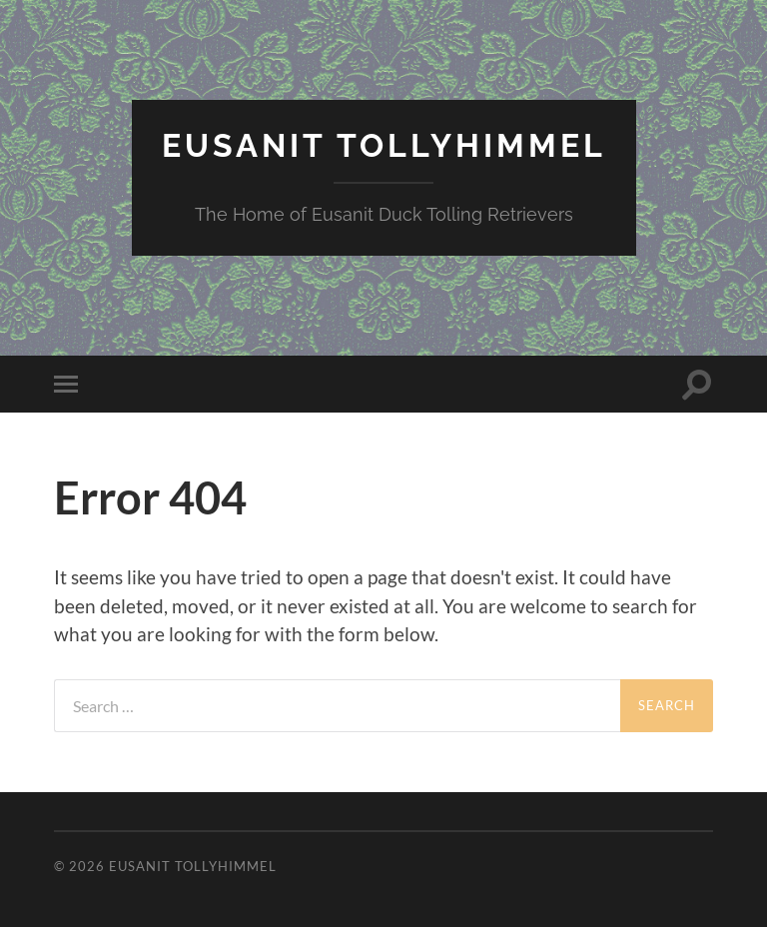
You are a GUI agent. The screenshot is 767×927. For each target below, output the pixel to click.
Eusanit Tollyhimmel (384, 145)
